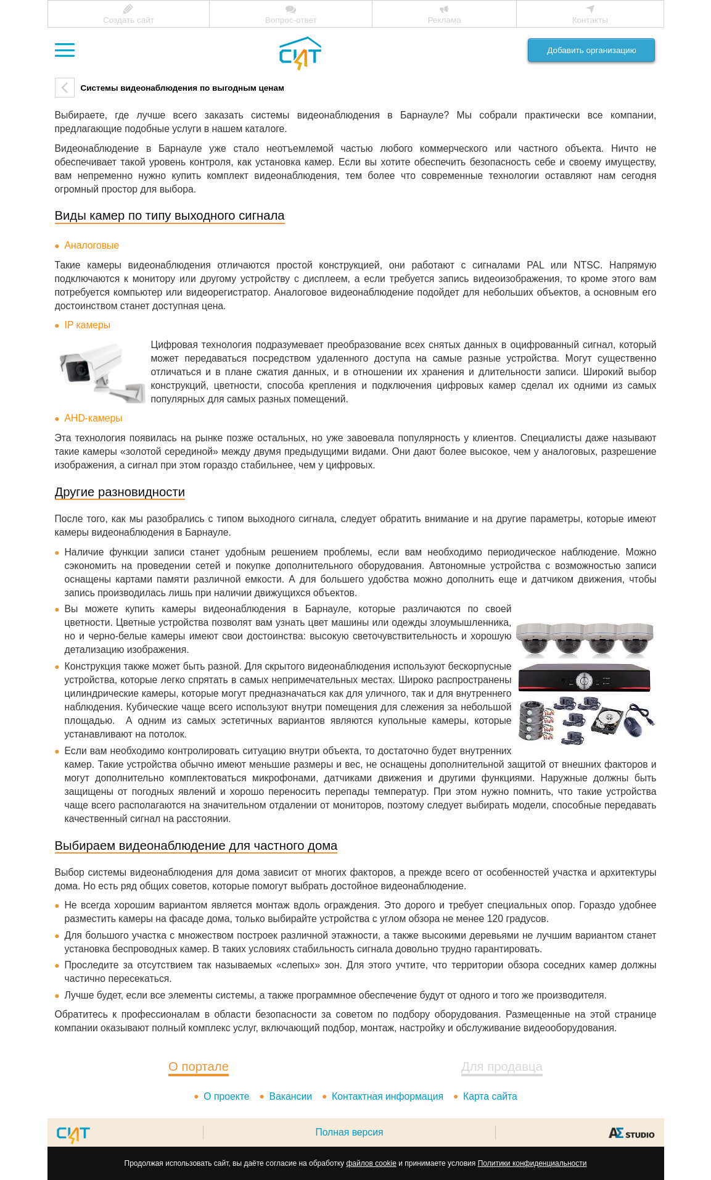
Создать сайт (128, 20)
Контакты (590, 20)
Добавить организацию (591, 50)
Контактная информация (387, 1096)
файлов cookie (371, 1163)
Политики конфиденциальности (532, 1163)
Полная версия (349, 1132)
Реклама (444, 20)
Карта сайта (490, 1096)
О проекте (226, 1096)
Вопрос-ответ (291, 20)
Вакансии (290, 1096)
